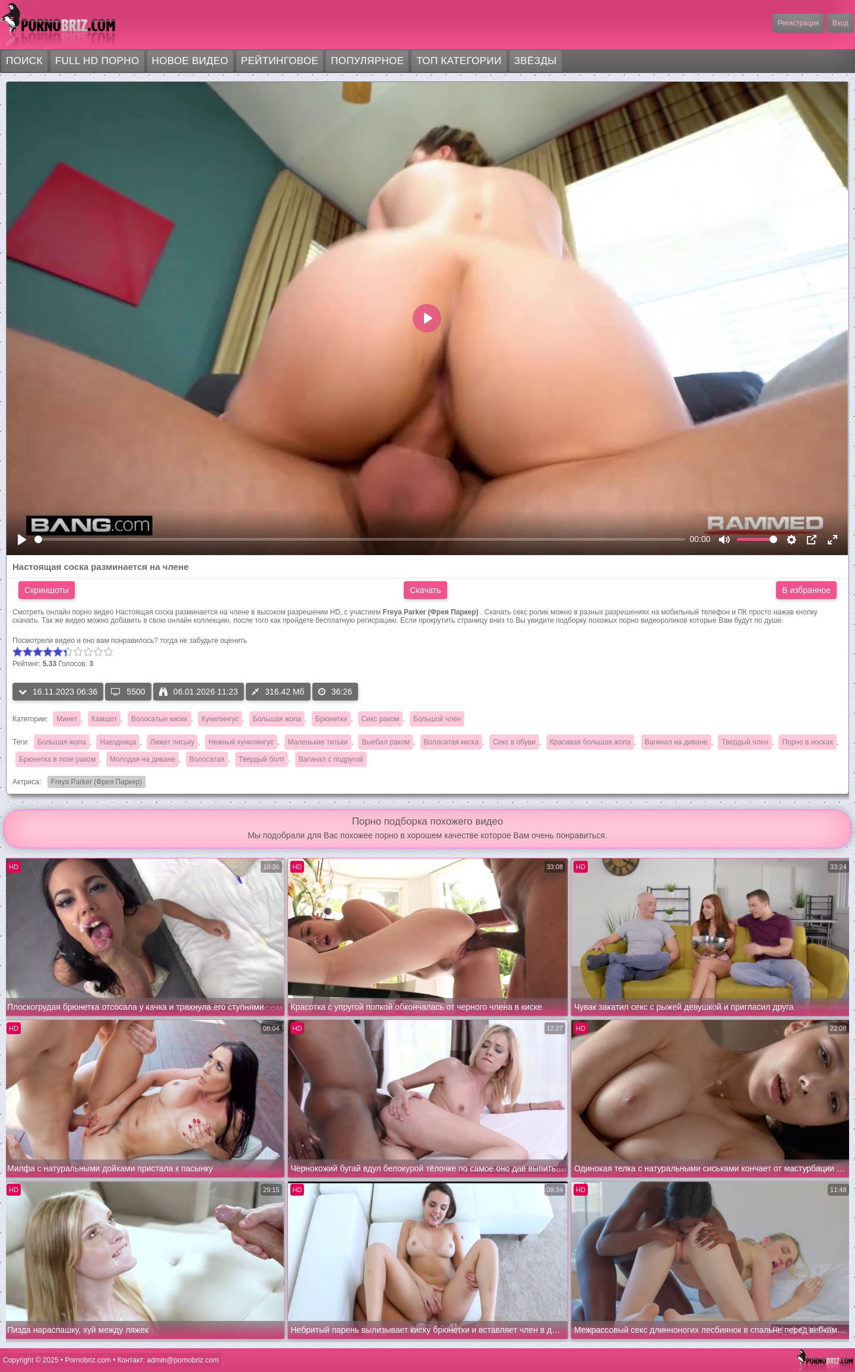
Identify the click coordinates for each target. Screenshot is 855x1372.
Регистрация (798, 23)
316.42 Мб (278, 691)
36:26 (335, 691)
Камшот (104, 719)
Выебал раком (385, 742)
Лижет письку (172, 742)
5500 (128, 691)
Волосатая (206, 759)
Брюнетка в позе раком (57, 759)
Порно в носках (807, 742)
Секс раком (381, 719)
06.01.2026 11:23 (198, 691)
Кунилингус (220, 719)
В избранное (806, 590)
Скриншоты (46, 590)
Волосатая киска (451, 742)
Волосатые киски (159, 719)
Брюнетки (331, 719)
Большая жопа (277, 719)
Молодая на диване (142, 759)
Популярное (367, 60)
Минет (66, 719)
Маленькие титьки (318, 742)
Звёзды (535, 60)
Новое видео (190, 60)
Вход (840, 23)
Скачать (425, 590)
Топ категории (458, 60)
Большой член (437, 719)
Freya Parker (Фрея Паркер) (95, 783)
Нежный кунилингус (241, 742)
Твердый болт (262, 759)
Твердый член (744, 742)
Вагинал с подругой (331, 759)
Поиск (24, 60)
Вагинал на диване (676, 742)
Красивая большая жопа (590, 742)
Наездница (118, 742)
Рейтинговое (280, 60)
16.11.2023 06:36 (57, 691)
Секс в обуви (514, 742)
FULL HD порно (97, 60)
